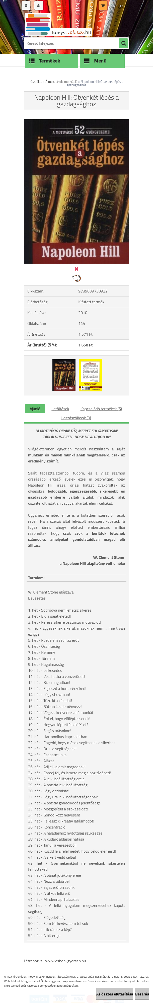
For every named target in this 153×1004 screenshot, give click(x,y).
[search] (123, 43)
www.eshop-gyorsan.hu (65, 961)
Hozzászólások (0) (76, 418)
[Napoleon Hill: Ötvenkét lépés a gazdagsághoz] (76, 121)
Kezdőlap (36, 81)
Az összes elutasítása (114, 994)
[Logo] (58, 24)
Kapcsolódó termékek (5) (101, 409)
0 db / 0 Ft (116, 6)
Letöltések (60, 409)
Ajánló (35, 409)
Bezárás (142, 994)
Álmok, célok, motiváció (61, 81)
